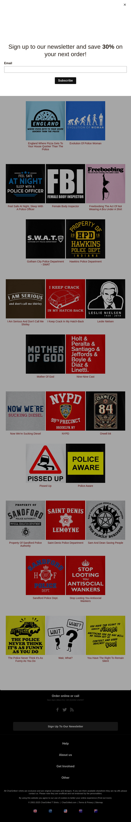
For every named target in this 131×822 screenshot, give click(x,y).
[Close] (125, 4)
